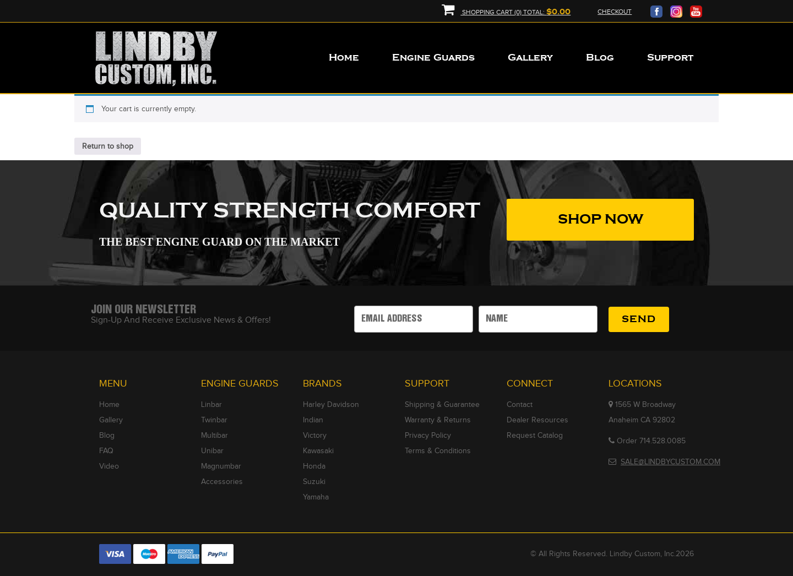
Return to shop (107, 146)
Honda (314, 466)
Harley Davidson (331, 404)
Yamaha (316, 497)
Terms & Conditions (438, 451)
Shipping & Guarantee (442, 404)
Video (109, 466)
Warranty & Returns (438, 420)
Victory (315, 435)
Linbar (211, 404)
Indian (313, 420)
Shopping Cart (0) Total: (506, 12)
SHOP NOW (600, 219)
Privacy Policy (428, 435)
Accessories (222, 481)
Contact (520, 404)
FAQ (106, 451)
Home (109, 404)
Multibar (214, 435)
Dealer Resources (537, 420)
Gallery (111, 420)
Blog (107, 435)
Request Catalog (535, 435)
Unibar (212, 451)
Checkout (615, 11)
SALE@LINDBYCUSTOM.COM (670, 462)
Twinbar (214, 420)
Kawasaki (318, 451)
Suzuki (314, 481)
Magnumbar (221, 466)
